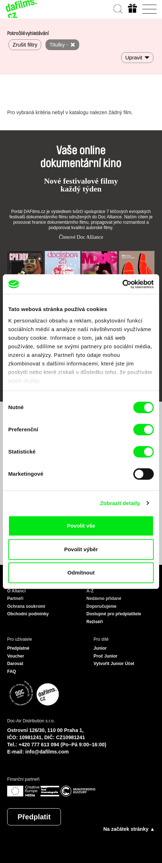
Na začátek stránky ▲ (129, 829)
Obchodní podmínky (28, 613)
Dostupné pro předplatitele (113, 613)
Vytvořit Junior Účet (114, 663)
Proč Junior (106, 656)
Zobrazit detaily (120, 503)
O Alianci (16, 590)
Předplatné (18, 648)
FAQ (11, 671)
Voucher (15, 656)
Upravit (133, 57)
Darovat (15, 663)
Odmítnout (81, 572)
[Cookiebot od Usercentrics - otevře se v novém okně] (122, 284)
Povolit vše (81, 526)
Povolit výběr (81, 549)
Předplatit (34, 817)
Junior (100, 648)
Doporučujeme (101, 606)
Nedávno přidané (103, 598)
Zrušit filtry (25, 45)
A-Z (90, 590)
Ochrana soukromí (26, 606)
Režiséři (94, 621)
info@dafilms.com (47, 752)
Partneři (15, 598)
